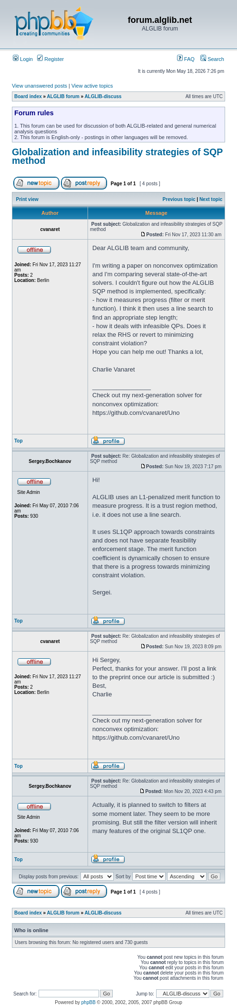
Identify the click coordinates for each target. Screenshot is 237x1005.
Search (212, 59)
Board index (28, 96)
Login (23, 59)
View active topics (92, 86)
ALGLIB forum (63, 96)
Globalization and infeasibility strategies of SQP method (117, 156)
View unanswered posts (39, 86)
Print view (27, 199)
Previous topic (179, 199)
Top (18, 440)
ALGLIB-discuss (103, 96)
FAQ (186, 59)
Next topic (210, 199)
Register (50, 59)
